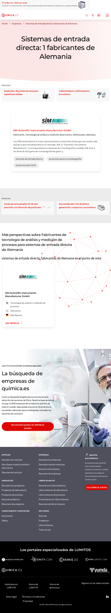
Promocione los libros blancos (54, 499)
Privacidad (28, 601)
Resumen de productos (13, 504)
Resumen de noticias (12, 472)
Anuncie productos (11, 499)
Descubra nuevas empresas (52, 464)
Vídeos (5, 520)
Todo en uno (45, 529)
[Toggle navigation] (107, 16)
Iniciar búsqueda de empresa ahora (27, 426)
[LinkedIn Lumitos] (107, 596)
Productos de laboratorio (14, 490)
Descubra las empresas (50, 459)
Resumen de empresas (50, 473)
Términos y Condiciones (33, 596)
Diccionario (7, 515)
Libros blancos (46, 525)
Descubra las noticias (12, 459)
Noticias (43, 515)
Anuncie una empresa (49, 469)
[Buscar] (87, 15)
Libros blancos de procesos (52, 494)
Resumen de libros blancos (52, 504)
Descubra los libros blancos (52, 485)
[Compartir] (93, 15)
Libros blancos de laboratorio (53, 490)
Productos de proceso (12, 494)
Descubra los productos (13, 485)
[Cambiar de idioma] (99, 15)
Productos (44, 520)
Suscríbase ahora (96, 487)
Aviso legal (11, 596)
